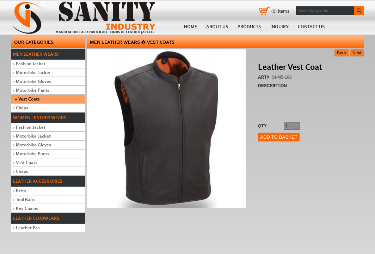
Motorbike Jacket (31, 72)
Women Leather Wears (40, 117)
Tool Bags (23, 199)
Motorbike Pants (30, 90)
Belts (19, 191)
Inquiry (279, 26)
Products (249, 26)
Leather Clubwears (36, 218)
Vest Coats (27, 99)
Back (341, 52)
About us (217, 26)
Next (356, 52)
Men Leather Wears (36, 54)
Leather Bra (26, 228)
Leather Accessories (38, 181)
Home (86, 17)
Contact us (311, 26)
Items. (280, 11)
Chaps (20, 108)
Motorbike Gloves (31, 81)
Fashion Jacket (28, 64)
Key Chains (25, 208)
